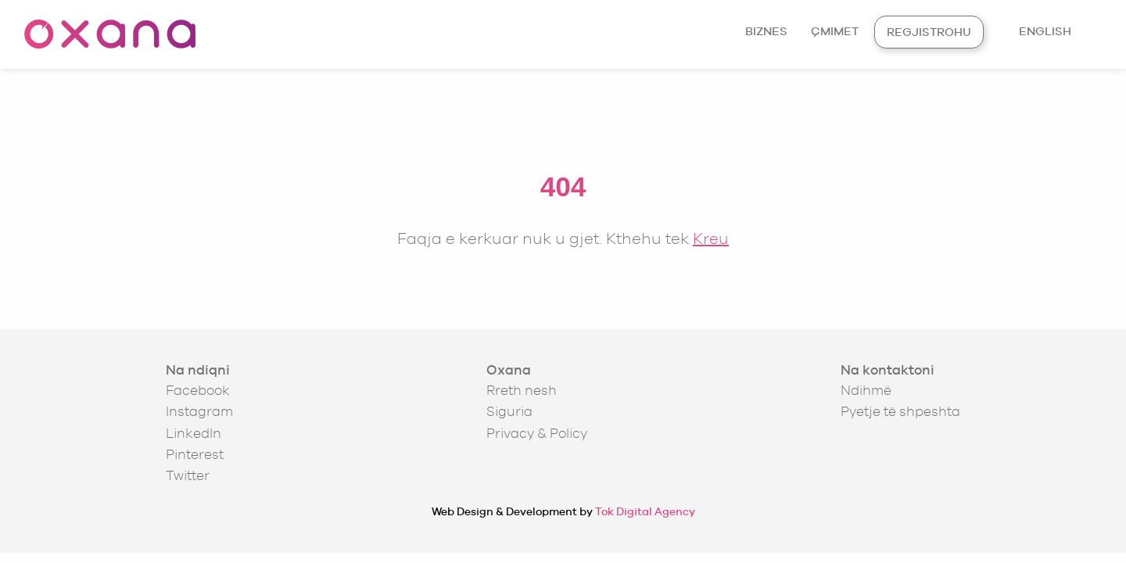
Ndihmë (866, 390)
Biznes (766, 31)
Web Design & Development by (563, 511)
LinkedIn (193, 433)
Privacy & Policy (536, 433)
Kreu (711, 238)
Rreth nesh (521, 390)
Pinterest (195, 454)
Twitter (188, 475)
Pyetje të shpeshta (900, 411)
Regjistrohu (929, 31)
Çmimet (835, 31)
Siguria (509, 411)
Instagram (199, 411)
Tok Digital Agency (645, 511)
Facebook (198, 390)
